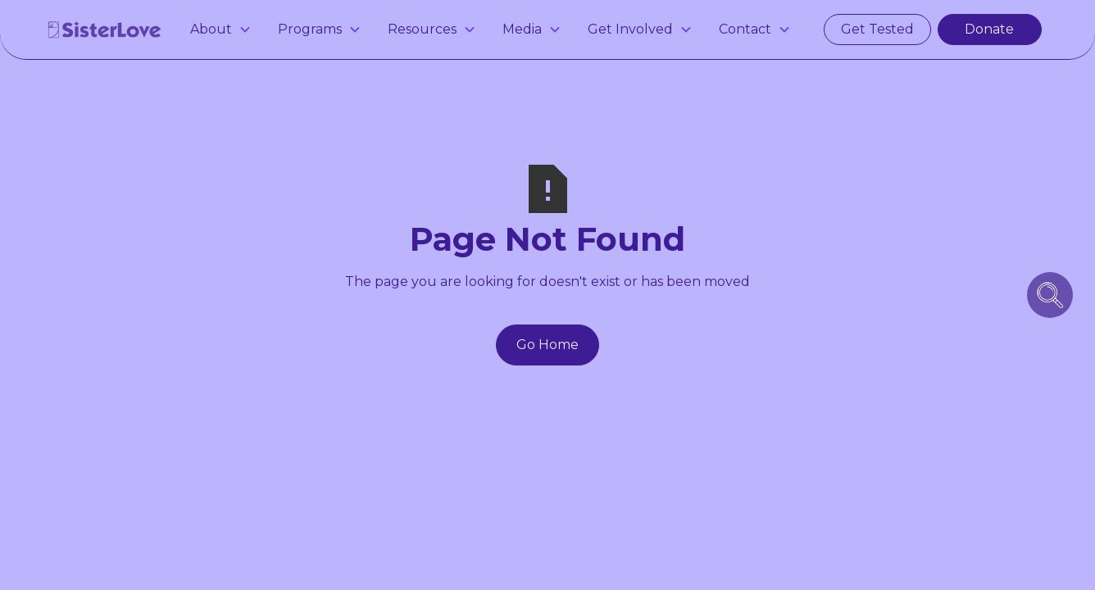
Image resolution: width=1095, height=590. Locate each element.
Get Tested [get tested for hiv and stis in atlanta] (877, 29)
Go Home (547, 344)
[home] (105, 29)
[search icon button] (1050, 295)
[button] (221, 29)
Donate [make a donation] (989, 29)
